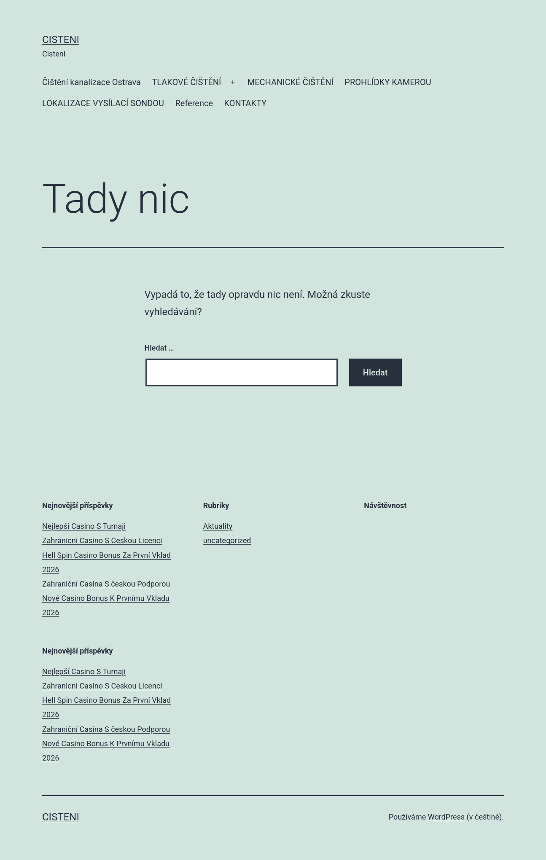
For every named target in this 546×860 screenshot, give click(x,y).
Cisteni (60, 40)
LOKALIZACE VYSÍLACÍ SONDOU (103, 103)
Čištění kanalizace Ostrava (91, 82)
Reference (194, 103)
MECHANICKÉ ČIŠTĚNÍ (290, 82)
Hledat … (159, 347)
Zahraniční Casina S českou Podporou (106, 583)
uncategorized (227, 540)
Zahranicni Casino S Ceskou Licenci (102, 540)
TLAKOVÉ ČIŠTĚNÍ (186, 82)
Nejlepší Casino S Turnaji (84, 526)
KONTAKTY (245, 103)
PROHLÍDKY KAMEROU (387, 82)
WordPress (446, 816)
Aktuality (218, 526)
